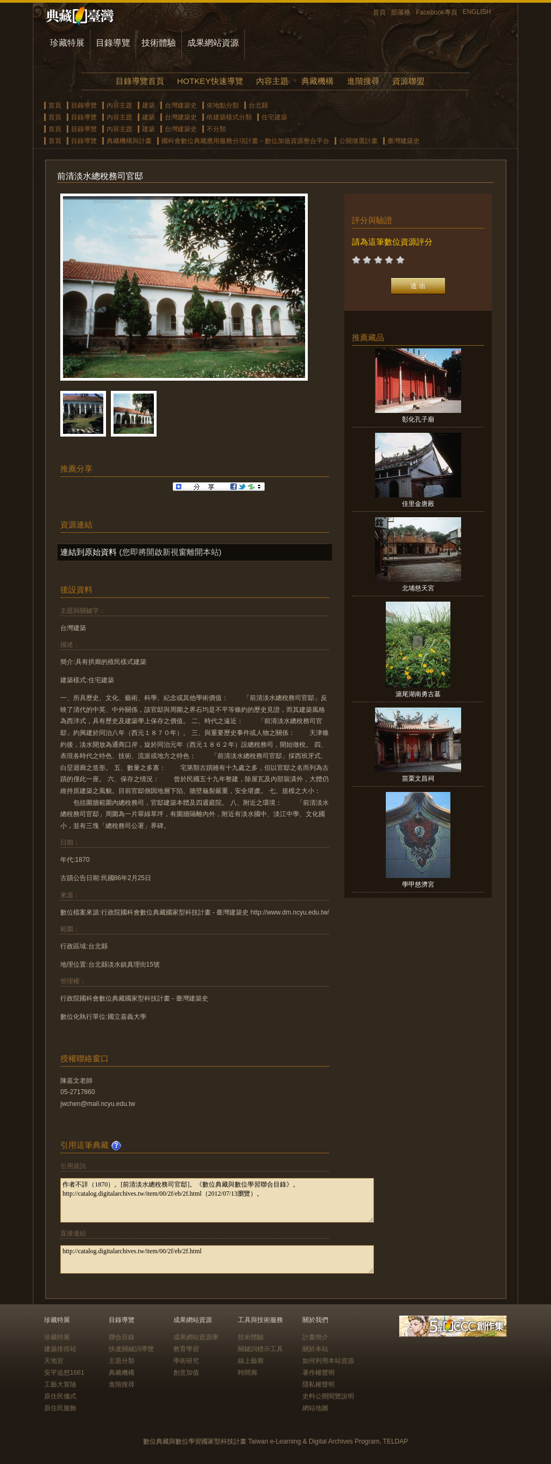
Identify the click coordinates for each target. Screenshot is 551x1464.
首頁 (379, 12)
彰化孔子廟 (418, 419)
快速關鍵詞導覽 (131, 1349)
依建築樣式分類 (229, 117)
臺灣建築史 (403, 141)
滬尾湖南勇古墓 (418, 694)
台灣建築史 (181, 105)
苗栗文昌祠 (418, 778)
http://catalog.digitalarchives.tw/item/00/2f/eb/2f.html (217, 1259)
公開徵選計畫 (358, 141)
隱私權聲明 (318, 1384)
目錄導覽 (113, 42)
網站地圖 (315, 1408)
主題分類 (122, 1361)
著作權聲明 (318, 1372)
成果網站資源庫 (195, 1337)
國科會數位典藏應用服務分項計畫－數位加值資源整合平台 (245, 141)
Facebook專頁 (436, 12)
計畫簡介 (315, 1337)
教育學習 (186, 1349)
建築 (148, 105)
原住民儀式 (60, 1396)
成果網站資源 (213, 42)
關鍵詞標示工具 (260, 1349)
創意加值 (186, 1372)
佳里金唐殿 (418, 504)
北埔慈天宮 (418, 588)
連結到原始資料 (88, 551)
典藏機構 (317, 80)
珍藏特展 (67, 42)
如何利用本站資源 (328, 1361)
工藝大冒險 (60, 1384)
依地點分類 (223, 105)
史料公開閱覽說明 (328, 1396)
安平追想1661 (64, 1372)
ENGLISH (477, 12)
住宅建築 (274, 117)
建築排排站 (60, 1349)
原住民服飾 (60, 1408)
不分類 (216, 129)
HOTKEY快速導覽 (210, 80)
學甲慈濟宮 (418, 884)
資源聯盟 (408, 80)
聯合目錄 (122, 1337)
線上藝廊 (251, 1361)
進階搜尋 (363, 80)
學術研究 (186, 1361)
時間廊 (247, 1372)
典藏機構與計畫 (129, 141)
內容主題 (272, 80)
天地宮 (53, 1361)
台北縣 (258, 105)
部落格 (401, 12)
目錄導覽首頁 (140, 80)
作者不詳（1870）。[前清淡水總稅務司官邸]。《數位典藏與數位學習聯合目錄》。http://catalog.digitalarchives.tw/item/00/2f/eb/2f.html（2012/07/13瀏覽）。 (217, 1200)
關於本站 (315, 1349)
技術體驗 (159, 42)
